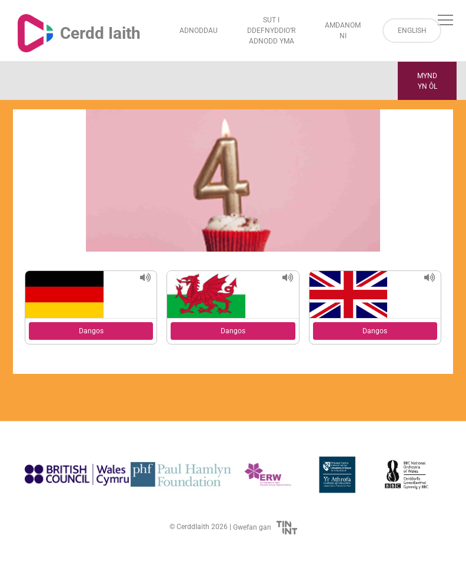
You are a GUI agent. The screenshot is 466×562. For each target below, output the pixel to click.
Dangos (91, 331)
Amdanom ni (343, 30)
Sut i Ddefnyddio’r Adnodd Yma (271, 30)
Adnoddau (198, 30)
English (412, 30)
